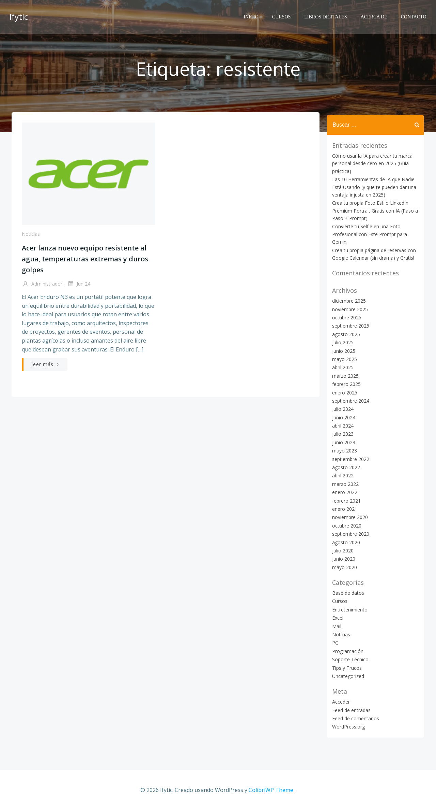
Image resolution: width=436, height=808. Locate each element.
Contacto (415, 15)
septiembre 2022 (349, 459)
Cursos (283, 15)
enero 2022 (343, 492)
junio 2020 (342, 558)
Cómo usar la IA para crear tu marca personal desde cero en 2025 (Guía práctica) (371, 163)
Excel (336, 617)
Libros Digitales (327, 15)
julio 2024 (341, 408)
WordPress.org (347, 726)
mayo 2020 (343, 567)
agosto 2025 (345, 334)
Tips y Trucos (345, 667)
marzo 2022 (344, 483)
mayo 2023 (343, 450)
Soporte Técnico (349, 659)
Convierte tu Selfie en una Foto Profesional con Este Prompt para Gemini (368, 234)
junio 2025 (342, 350)
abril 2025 (341, 367)
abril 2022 (341, 475)
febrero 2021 (345, 500)
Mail (335, 626)
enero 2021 (343, 508)
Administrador (41, 287)
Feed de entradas (350, 710)
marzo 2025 (344, 375)
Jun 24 (78, 287)
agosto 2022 (345, 467)
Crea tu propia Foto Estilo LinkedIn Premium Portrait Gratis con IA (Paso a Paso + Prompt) (374, 210)
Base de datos (347, 592)
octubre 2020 (345, 525)
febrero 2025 (345, 383)
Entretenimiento (348, 609)
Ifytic (17, 15)
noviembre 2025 (349, 309)
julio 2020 (341, 550)
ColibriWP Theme (271, 788)
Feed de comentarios (354, 718)
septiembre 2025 (349, 325)
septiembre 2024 (349, 400)
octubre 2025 (345, 317)
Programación (346, 651)
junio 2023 (342, 442)
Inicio (252, 15)
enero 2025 (343, 392)
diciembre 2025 (347, 300)
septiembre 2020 (349, 533)
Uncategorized (347, 676)
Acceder (339, 701)
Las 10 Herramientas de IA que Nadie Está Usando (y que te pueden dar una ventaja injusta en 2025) (373, 187)
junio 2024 (342, 417)
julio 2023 (341, 433)
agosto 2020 (345, 542)
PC (334, 642)
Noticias (30, 236)
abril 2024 (341, 425)
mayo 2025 (343, 359)
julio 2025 (341, 342)
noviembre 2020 (349, 517)
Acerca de (375, 15)
